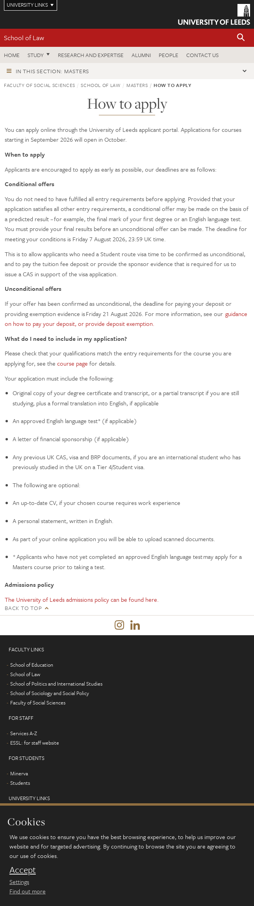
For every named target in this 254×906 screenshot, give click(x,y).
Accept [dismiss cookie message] (22, 870)
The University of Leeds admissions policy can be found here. (82, 599)
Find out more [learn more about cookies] (27, 891)
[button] (241, 38)
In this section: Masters (52, 71)
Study (36, 55)
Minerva (19, 773)
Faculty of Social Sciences (39, 85)
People (168, 55)
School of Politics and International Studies (56, 684)
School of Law (24, 38)
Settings (19, 881)
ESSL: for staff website (34, 743)
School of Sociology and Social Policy (49, 693)
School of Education (31, 665)
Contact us (202, 55)
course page (72, 363)
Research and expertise (91, 55)
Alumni (141, 55)
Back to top (23, 608)
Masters (137, 85)
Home (12, 55)
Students (20, 783)
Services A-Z (23, 733)
